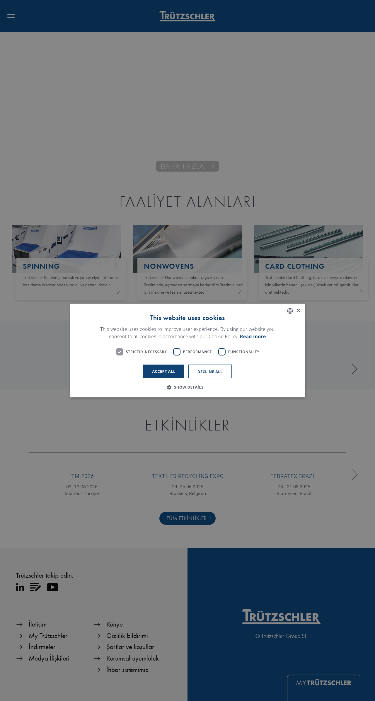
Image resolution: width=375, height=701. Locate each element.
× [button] (298, 311)
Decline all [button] (210, 371)
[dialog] (187, 350)
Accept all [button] (163, 371)
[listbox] (290, 311)
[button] (187, 387)
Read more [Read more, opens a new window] (253, 337)
